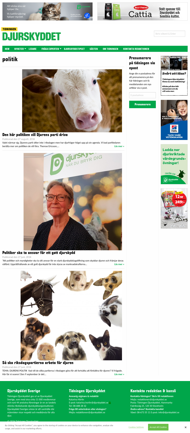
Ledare (33, 49)
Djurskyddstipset (74, 49)
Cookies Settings (136, 427)
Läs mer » (119, 146)
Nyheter (19, 49)
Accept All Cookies (158, 427)
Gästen (94, 49)
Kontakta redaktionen (136, 49)
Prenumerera (143, 104)
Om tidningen (110, 49)
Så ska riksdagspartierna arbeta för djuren (37, 362)
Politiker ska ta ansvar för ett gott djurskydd (38, 252)
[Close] (186, 427)
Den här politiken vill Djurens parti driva (35, 134)
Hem (7, 49)
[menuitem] (7, 49)
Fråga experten (50, 49)
